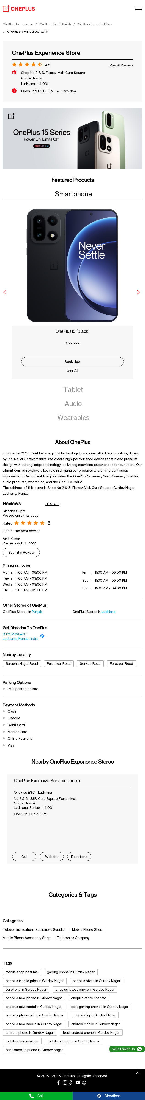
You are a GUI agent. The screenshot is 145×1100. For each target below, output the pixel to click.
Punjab (37, 611)
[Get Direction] (43, 637)
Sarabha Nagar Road (22, 663)
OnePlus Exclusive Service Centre (47, 780)
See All (72, 370)
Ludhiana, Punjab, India (20, 638)
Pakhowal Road (59, 663)
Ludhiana (108, 611)
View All (52, 504)
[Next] (139, 292)
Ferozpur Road (121, 663)
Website (52, 856)
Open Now (68, 91)
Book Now (73, 361)
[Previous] (5, 292)
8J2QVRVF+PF (14, 634)
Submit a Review (21, 552)
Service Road (90, 663)
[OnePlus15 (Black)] (72, 265)
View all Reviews (121, 65)
